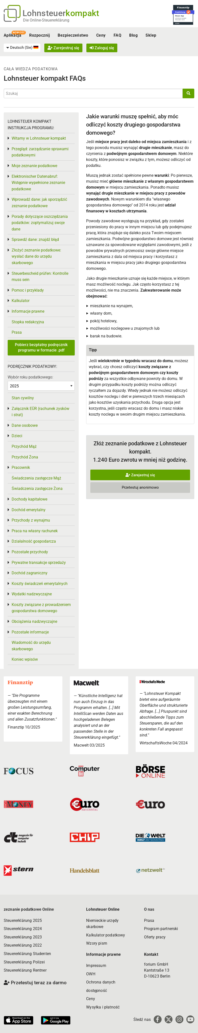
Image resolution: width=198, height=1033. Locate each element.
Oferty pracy (155, 937)
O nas (149, 909)
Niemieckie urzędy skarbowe (102, 923)
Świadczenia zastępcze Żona (37, 488)
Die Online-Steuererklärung (46, 20)
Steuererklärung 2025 (23, 920)
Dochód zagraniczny (30, 573)
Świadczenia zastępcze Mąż (36, 478)
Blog (133, 35)
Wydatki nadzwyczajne (32, 594)
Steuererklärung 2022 (23, 945)
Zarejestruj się (63, 48)
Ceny (101, 35)
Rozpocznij (39, 35)
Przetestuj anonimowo (140, 487)
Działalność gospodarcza (34, 541)
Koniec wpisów (25, 659)
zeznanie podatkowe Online (29, 909)
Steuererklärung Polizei (24, 962)
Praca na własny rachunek (35, 531)
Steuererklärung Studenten (27, 953)
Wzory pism (96, 943)
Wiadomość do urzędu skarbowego (31, 645)
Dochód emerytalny (29, 509)
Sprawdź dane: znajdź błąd (35, 239)
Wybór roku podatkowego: (30, 377)
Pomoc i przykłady (28, 290)
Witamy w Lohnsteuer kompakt (39, 138)
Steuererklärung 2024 (23, 928)
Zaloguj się (102, 48)
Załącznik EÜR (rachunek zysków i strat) (40, 411)
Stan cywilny (23, 398)
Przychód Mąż (24, 446)
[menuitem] (22, 48)
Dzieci (17, 435)
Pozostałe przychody (30, 552)
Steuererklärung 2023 (23, 937)
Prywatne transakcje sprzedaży (39, 562)
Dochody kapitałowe (29, 499)
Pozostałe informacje (30, 632)
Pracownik (21, 467)
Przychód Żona (25, 457)
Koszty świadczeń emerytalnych (40, 583)
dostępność (96, 990)
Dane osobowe (25, 425)
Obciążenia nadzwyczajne (34, 621)
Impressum (96, 965)
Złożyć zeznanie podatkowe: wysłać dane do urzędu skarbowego (36, 256)
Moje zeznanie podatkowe (34, 165)
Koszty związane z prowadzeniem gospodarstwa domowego (41, 607)
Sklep (151, 35)
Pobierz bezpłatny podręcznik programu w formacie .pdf (41, 347)
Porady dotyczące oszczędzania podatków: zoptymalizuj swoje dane (40, 222)
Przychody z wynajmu (31, 520)
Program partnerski (161, 928)
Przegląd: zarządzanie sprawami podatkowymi (40, 152)
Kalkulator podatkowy (105, 935)
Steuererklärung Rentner (25, 970)
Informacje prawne (28, 311)
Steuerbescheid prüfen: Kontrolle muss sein (40, 276)
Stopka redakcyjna (28, 322)
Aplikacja (12, 35)
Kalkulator (20, 300)
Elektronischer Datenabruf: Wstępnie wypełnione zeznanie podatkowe (38, 182)
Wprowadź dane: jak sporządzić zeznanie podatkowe (39, 202)
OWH (90, 974)
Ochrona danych (100, 982)
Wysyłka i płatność (103, 1007)
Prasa (17, 332)
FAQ (117, 35)
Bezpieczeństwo (73, 35)
